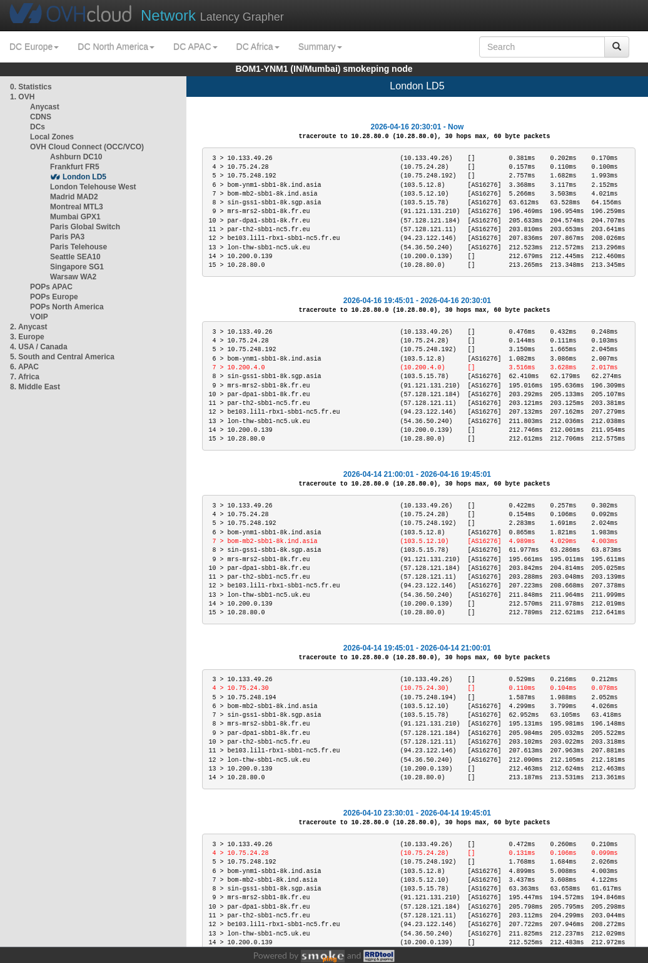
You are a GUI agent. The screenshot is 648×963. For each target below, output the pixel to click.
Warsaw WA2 (73, 276)
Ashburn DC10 (76, 156)
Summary (320, 47)
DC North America (116, 47)
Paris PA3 (67, 236)
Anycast (44, 106)
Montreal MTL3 (76, 206)
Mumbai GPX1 (75, 216)
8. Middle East (35, 386)
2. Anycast (29, 326)
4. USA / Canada (39, 346)
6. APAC (24, 366)
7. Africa (24, 376)
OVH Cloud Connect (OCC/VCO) (87, 146)
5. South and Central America (62, 356)
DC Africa (258, 47)
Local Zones (52, 136)
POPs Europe (54, 296)
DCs (37, 126)
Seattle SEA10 (75, 256)
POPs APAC (51, 286)
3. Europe (27, 336)
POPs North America (67, 306)
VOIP (39, 316)
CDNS (40, 116)
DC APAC (195, 47)
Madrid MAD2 (74, 196)
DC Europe (34, 47)
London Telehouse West (93, 186)
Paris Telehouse (78, 246)
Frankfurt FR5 (74, 166)
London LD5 (84, 176)
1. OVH (22, 96)
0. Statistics (31, 86)
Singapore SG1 (77, 266)
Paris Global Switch (85, 226)
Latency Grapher (212, 15)
